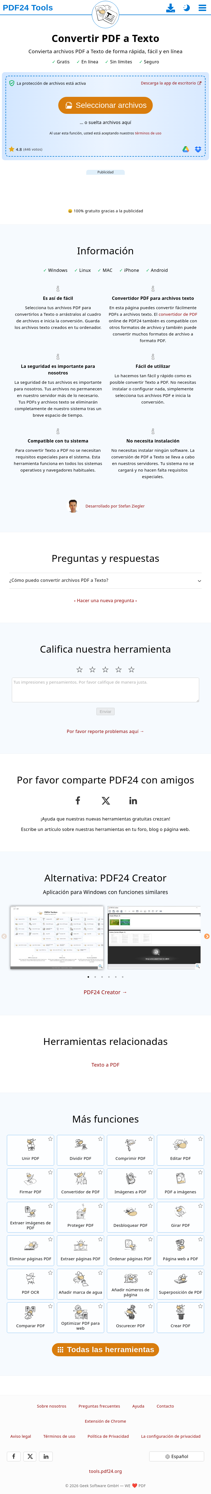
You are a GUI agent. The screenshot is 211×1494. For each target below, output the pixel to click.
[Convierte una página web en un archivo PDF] (180, 1250)
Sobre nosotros (51, 1406)
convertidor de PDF (178, 314)
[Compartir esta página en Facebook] (77, 800)
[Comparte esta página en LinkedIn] (133, 800)
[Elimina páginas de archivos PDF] (30, 1250)
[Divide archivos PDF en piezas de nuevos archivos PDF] (80, 1150)
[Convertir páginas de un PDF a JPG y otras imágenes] (180, 1183)
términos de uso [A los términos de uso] (148, 133)
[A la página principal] (27, 7)
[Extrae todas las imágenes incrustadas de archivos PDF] (30, 1217)
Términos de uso (59, 1436)
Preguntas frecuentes (99, 1406)
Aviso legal (20, 1436)
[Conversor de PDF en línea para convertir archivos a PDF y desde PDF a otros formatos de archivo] (80, 1183)
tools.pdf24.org (105, 1471)
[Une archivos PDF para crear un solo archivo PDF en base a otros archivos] (30, 1150)
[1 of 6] (88, 977)
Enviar (106, 711)
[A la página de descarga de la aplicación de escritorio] (170, 7)
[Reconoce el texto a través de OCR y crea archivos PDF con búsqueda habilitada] (30, 1284)
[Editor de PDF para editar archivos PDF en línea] (180, 1150)
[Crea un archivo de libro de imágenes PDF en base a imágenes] (130, 1183)
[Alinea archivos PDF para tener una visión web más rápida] (80, 1317)
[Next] (207, 936)
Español (179, 1456)
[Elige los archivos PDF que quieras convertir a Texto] (105, 105)
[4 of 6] (109, 977)
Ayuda (138, 1406)
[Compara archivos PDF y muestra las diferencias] (30, 1317)
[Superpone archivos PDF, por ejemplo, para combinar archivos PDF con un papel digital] (180, 1284)
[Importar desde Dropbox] (198, 149)
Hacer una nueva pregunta (105, 600)
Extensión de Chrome (105, 1421)
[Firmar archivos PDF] (30, 1183)
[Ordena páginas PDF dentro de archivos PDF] (130, 1250)
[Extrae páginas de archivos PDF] (80, 1250)
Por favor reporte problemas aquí (102, 731)
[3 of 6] (102, 977)
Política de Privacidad (108, 1436)
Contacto (165, 1406)
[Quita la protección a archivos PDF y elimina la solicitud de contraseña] (130, 1217)
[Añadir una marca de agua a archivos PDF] (80, 1284)
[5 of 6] (116, 977)
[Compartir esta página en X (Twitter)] (105, 800)
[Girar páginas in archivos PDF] (180, 1217)
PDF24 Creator (102, 992)
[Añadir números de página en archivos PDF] (130, 1284)
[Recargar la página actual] (105, 14)
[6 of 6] (123, 977)
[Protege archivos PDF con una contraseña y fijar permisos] (80, 1217)
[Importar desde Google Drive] (185, 149)
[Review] (105, 690)
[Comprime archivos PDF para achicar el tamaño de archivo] (130, 1150)
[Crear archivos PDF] (180, 1317)
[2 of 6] (95, 977)
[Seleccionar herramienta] (202, 7)
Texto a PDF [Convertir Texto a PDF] (105, 1064)
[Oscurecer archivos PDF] (130, 1317)
